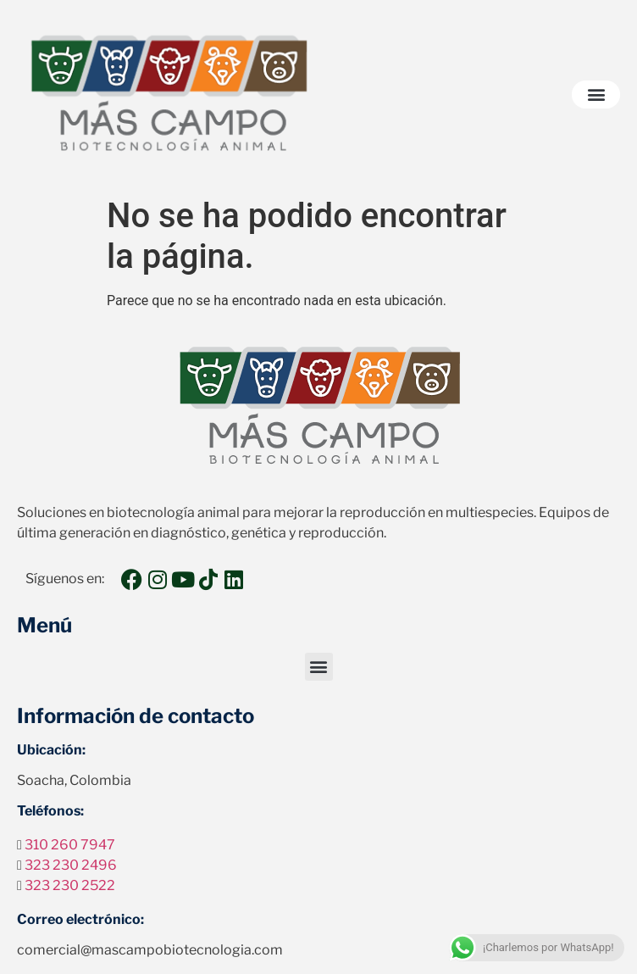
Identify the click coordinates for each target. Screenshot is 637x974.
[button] (596, 95)
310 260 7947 (70, 845)
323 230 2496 (71, 865)
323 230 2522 (70, 885)
